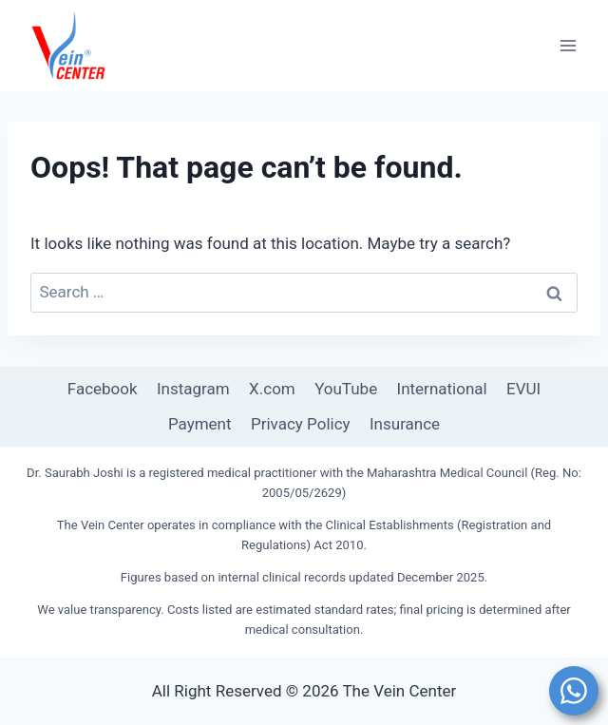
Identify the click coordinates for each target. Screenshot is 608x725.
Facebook (102, 388)
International (442, 388)
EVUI (523, 388)
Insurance (405, 423)
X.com (272, 388)
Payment (200, 423)
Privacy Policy (301, 423)
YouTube (345, 388)
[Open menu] (567, 45)
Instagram (193, 388)
